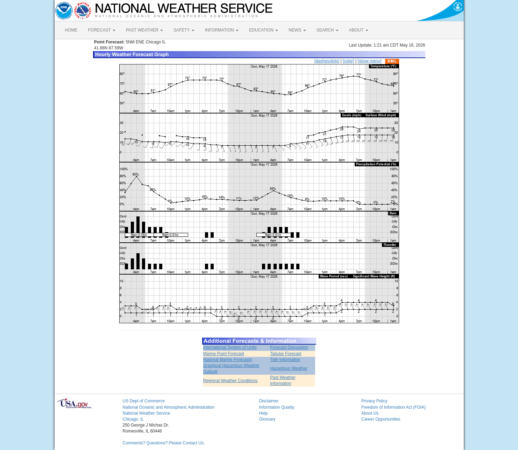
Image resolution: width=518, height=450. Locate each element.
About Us (369, 413)
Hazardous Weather (288, 368)
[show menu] (369, 60)
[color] (348, 60)
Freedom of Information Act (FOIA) (393, 407)
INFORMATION (222, 30)
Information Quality (277, 407)
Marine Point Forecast (223, 353)
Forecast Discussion (289, 347)
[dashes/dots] (326, 60)
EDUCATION (263, 30)
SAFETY (183, 30)
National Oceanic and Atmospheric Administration (169, 407)
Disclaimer (269, 401)
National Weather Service (146, 413)
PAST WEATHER (144, 30)
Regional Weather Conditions (230, 380)
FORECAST (101, 30)
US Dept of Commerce (144, 401)
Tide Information (285, 359)
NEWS (297, 30)
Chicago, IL (133, 419)
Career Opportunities (380, 419)
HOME (71, 30)
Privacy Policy (374, 401)
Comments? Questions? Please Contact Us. (164, 443)
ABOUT (358, 30)
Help (263, 413)
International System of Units (230, 347)
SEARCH (328, 30)
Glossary (267, 419)
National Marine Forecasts (227, 359)
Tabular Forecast (285, 353)
